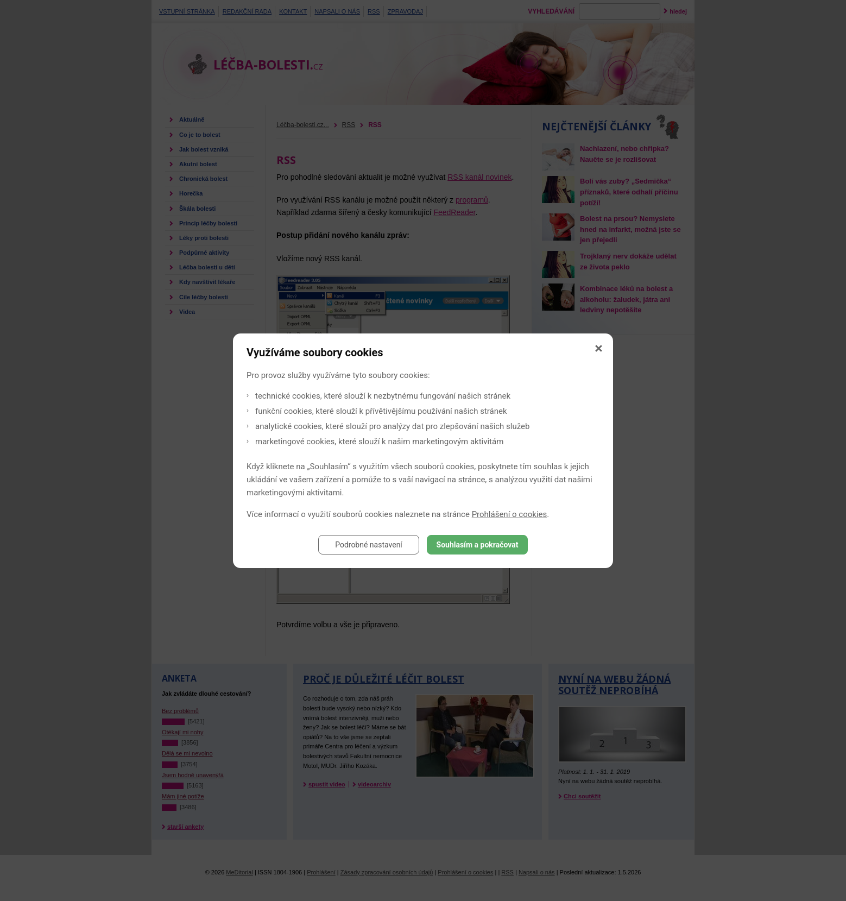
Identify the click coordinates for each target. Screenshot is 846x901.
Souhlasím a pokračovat (478, 544)
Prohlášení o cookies (509, 514)
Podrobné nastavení (368, 544)
